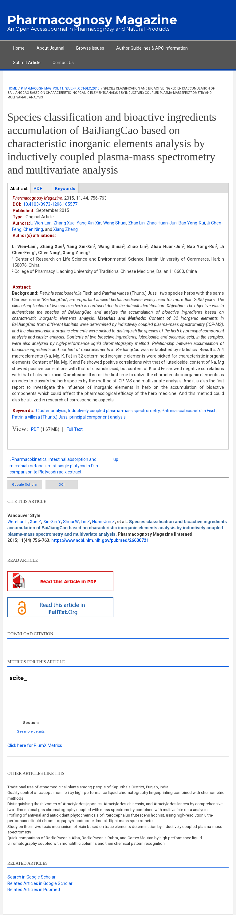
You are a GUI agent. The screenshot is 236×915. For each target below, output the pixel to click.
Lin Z (85, 521)
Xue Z (35, 521)
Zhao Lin (136, 222)
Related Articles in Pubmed (33, 889)
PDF (35, 429)
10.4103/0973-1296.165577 (50, 204)
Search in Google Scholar (31, 877)
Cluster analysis (51, 410)
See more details (31, 731)
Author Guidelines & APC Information (152, 48)
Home (19, 48)
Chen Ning (33, 229)
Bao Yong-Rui (192, 222)
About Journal (50, 48)
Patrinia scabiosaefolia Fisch (189, 410)
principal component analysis (97, 417)
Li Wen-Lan (41, 222)
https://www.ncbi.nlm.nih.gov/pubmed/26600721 (100, 540)
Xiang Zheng (65, 229)
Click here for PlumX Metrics (34, 745)
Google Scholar (24, 485)
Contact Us (63, 62)
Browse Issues (90, 48)
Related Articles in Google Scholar (40, 883)
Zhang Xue (64, 222)
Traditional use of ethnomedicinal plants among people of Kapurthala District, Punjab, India (87, 787)
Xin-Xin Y (52, 521)
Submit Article (27, 62)
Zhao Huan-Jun (162, 222)
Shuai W (71, 521)
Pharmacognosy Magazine (92, 19)
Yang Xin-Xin (89, 222)
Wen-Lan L (17, 521)
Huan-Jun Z (103, 521)
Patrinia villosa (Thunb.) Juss (40, 417)
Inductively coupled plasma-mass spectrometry (114, 410)
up (115, 459)
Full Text (75, 429)
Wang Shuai (114, 222)
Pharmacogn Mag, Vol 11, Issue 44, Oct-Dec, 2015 (60, 88)
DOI (62, 485)
